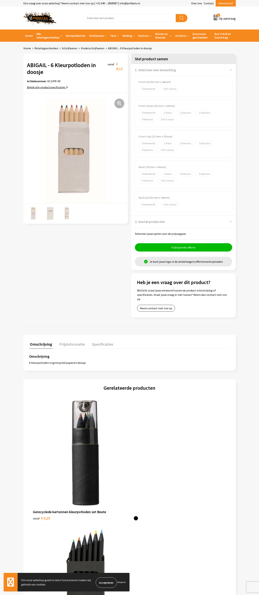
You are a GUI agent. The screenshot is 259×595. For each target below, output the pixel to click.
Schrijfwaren (69, 48)
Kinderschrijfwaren (92, 48)
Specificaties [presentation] (98, 344)
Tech (113, 35)
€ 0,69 (192, 461)
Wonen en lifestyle (161, 35)
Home (29, 35)
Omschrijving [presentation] (40, 344)
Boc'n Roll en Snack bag (223, 35)
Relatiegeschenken (46, 48)
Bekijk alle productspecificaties (47, 87)
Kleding (127, 35)
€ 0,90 (141, 455)
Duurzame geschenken (200, 35)
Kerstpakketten (76, 35)
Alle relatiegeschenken (48, 35)
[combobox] (129, 18)
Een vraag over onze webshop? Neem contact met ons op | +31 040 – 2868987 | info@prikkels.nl (81, 3)
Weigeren (121, 582)
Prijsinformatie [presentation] (69, 344)
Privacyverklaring (197, 511)
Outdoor (180, 35)
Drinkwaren (96, 35)
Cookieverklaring (197, 505)
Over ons (196, 3)
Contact (209, 3)
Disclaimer (193, 516)
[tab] (40, 345)
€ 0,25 (41, 461)
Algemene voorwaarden (201, 500)
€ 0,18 (91, 455)
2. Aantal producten (150, 221)
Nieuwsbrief (225, 3)
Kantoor (143, 35)
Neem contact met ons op (156, 309)
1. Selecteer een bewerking (155, 70)
